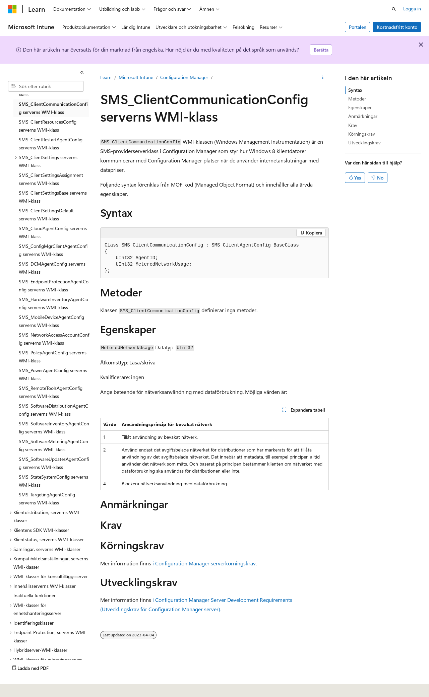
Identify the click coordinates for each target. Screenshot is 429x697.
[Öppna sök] (394, 9)
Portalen (357, 27)
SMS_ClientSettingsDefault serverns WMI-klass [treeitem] (46, 214)
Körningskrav (361, 134)
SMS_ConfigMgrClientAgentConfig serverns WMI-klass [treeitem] (53, 250)
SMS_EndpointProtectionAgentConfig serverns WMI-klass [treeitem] (53, 285)
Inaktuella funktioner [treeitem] (34, 595)
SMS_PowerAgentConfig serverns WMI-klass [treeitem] (53, 374)
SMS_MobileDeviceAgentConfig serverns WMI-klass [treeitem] (51, 321)
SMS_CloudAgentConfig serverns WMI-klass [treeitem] (53, 232)
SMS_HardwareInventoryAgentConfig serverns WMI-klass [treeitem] (53, 303)
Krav (352, 125)
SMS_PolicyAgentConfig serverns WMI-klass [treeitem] (52, 356)
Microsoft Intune (136, 77)
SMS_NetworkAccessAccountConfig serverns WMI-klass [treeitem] (54, 339)
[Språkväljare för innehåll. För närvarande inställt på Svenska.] (23, 687)
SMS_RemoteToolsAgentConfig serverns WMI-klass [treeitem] (50, 392)
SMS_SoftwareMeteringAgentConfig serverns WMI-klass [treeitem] (53, 445)
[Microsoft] (12, 9)
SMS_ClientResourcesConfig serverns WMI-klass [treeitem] (47, 126)
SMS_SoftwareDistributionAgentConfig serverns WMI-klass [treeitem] (53, 410)
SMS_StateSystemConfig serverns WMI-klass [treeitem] (53, 481)
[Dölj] (82, 72)
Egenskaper (360, 107)
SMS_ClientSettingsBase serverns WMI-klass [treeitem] (53, 197)
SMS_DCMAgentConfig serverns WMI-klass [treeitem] (52, 268)
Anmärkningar (362, 116)
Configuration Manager (184, 77)
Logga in (412, 8)
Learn (106, 77)
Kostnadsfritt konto (397, 27)
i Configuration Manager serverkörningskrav (204, 563)
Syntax (355, 90)
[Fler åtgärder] (323, 77)
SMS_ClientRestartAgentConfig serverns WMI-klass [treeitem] (50, 143)
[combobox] (46, 86)
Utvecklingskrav (364, 142)
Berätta (321, 50)
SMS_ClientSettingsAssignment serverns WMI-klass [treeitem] (51, 179)
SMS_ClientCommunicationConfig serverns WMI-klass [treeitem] (53, 108)
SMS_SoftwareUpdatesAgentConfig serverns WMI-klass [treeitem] (54, 463)
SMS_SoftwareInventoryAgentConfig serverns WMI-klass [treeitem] (54, 427)
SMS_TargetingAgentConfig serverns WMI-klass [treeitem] (47, 498)
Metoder (357, 98)
